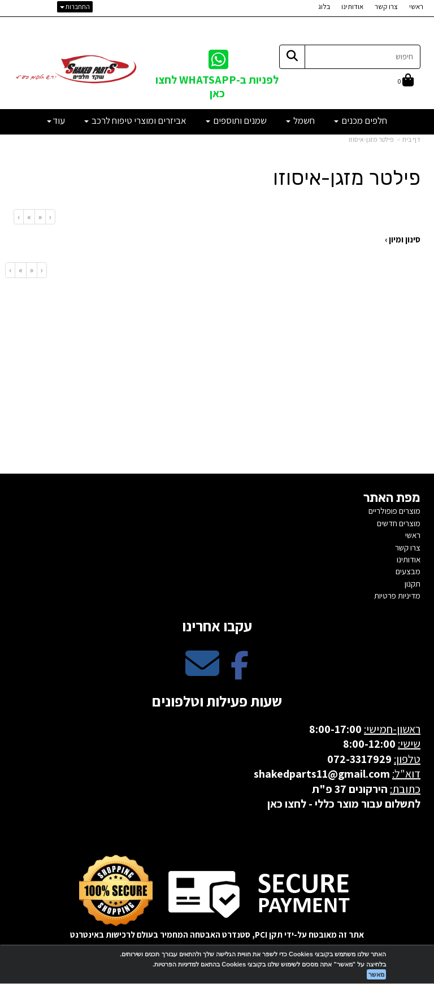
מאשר (376, 974)
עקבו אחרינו (217, 625)
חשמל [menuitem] (300, 120)
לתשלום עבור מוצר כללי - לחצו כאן (343, 803)
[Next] (28, 217)
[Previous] (39, 217)
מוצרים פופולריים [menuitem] (394, 510)
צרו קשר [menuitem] (386, 6)
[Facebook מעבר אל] (240, 672)
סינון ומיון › (402, 239)
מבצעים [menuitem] (408, 571)
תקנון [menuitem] (412, 583)
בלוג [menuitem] (324, 6)
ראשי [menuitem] (416, 6)
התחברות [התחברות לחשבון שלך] (75, 6)
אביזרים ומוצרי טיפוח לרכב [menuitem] (135, 120)
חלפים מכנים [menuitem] (360, 120)
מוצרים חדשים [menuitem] (398, 523)
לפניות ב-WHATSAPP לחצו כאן (217, 86)
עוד (56, 120)
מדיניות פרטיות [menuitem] (397, 595)
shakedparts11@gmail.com (322, 773)
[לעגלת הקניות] (405, 81)
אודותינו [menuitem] (352, 6)
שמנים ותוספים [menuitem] (236, 120)
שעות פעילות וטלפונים (217, 700)
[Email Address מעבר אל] (202, 672)
